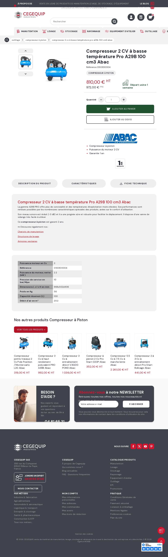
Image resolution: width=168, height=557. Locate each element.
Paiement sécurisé (119, 503)
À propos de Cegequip (73, 463)
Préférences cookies (120, 514)
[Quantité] (112, 100)
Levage (114, 467)
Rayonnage (115, 474)
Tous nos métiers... (23, 522)
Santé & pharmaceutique (27, 515)
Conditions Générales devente (123, 498)
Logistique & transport (26, 508)
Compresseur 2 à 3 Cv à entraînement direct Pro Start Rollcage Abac (144, 361)
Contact (143, 7)
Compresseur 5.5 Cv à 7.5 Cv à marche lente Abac (120, 360)
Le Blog (144, 3)
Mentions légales (118, 510)
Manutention (116, 463)
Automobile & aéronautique (28, 504)
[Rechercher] (84, 21)
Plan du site (116, 517)
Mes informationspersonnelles (71, 498)
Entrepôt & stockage (25, 511)
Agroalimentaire (22, 501)
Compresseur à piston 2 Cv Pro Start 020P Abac (96, 358)
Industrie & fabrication (25, 497)
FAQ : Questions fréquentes (76, 474)
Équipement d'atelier (121, 478)
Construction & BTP (24, 518)
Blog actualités (69, 470)
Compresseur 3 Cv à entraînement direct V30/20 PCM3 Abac (71, 361)
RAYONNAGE (93, 31)
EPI (111, 485)
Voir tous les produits (30, 329)
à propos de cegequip (25, 5)
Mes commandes (71, 507)
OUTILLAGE (151, 31)
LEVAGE (51, 31)
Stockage (115, 470)
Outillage (114, 481)
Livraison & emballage (121, 507)
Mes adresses (69, 503)
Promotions (116, 488)
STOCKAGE (71, 31)
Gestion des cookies (84, 534)
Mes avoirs (67, 510)
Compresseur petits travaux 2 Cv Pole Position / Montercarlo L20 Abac (23, 361)
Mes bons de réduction (74, 514)
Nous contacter (28, 488)
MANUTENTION (29, 31)
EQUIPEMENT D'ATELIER (122, 31)
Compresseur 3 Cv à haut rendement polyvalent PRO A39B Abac (46, 361)
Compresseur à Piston (101, 73)
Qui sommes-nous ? (72, 467)
